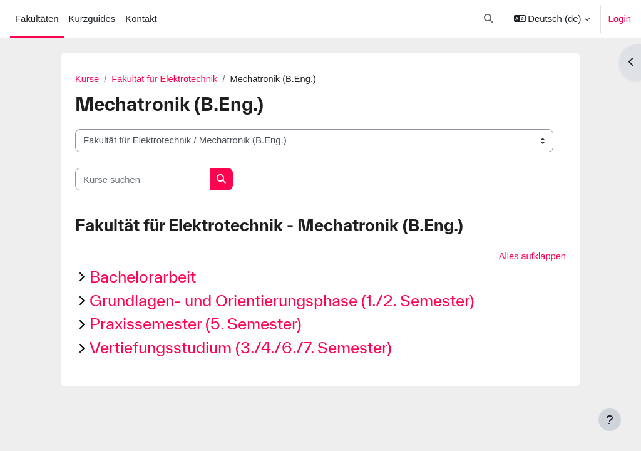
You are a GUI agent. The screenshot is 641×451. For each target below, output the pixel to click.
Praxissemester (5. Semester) (196, 324)
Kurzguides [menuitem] (92, 18)
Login (619, 18)
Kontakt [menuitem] (141, 18)
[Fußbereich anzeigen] (609, 419)
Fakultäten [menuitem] (37, 18)
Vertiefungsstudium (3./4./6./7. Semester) (241, 348)
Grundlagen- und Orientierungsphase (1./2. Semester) (282, 300)
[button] (488, 19)
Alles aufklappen (532, 256)
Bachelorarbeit (143, 277)
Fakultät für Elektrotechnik (166, 79)
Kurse (87, 79)
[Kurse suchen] (142, 179)
